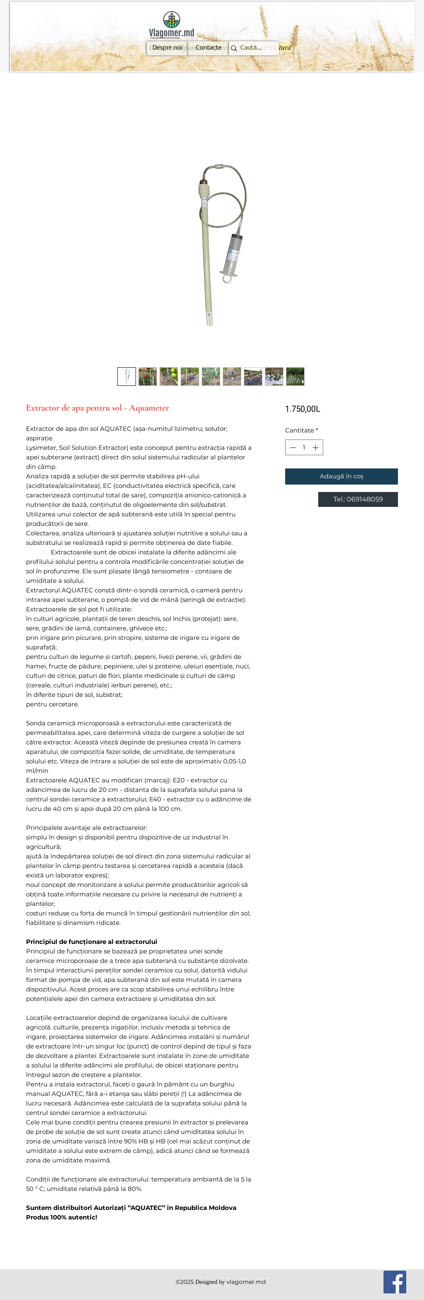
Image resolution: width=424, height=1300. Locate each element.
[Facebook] (395, 1282)
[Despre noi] (167, 48)
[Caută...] (251, 48)
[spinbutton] (304, 447)
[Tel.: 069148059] (358, 499)
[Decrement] (292, 447)
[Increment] (316, 447)
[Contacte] (208, 48)
